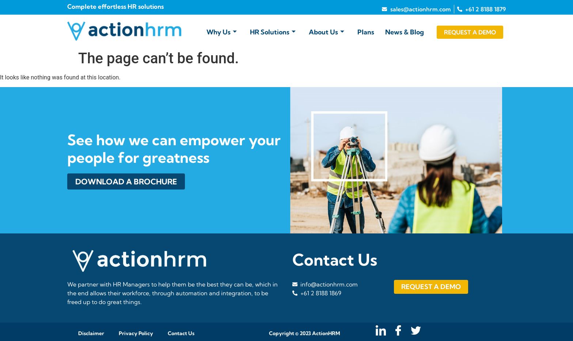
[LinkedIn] (380, 331)
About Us (326, 32)
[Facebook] (397, 331)
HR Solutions (273, 32)
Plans (365, 32)
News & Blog (404, 32)
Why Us (221, 32)
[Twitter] (415, 331)
